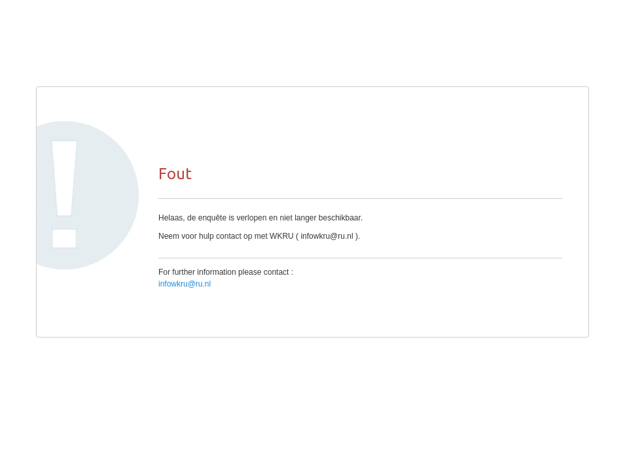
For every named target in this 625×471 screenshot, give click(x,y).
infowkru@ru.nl (184, 283)
